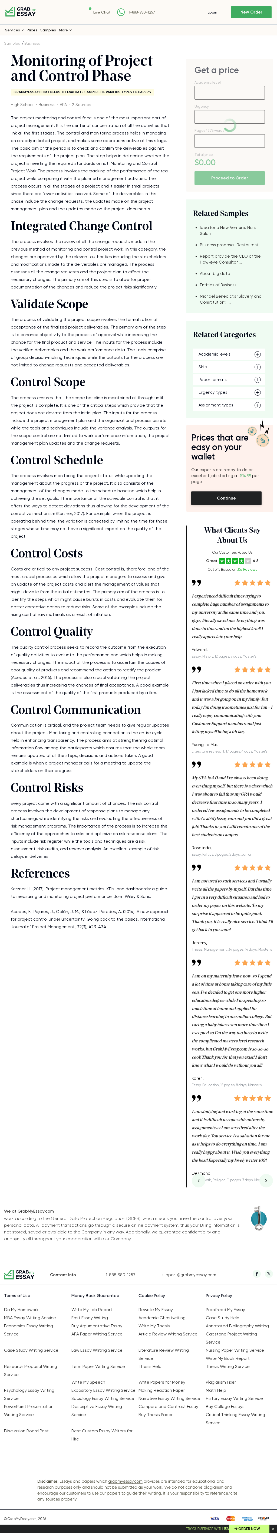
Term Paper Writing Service (98, 1366)
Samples (48, 30)
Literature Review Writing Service (163, 1354)
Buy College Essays (225, 1406)
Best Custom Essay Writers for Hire (102, 1435)
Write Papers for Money (161, 1382)
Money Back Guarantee (95, 1295)
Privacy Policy (219, 1295)
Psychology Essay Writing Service (29, 1394)
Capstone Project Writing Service (231, 1338)
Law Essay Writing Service (97, 1350)
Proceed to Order (229, 177)
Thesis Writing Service (228, 1366)
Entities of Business (218, 285)
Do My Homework (21, 1309)
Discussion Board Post (26, 1430)
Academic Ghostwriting (162, 1317)
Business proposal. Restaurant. (230, 244)
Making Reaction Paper (161, 1390)
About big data (215, 273)
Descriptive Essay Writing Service (96, 1410)
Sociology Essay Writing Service (102, 1398)
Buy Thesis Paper (155, 1414)
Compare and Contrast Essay (168, 1406)
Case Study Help (222, 1317)
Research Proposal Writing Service (30, 1370)
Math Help (216, 1390)
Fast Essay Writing (89, 1317)
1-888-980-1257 (142, 12)
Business (32, 43)
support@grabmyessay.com (188, 1274)
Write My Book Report (228, 1358)
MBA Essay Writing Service (30, 1317)
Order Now (249, 1529)
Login (212, 12)
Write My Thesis (154, 1325)
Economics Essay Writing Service (28, 1330)
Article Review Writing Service (167, 1334)
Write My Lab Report (91, 1309)
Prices (32, 30)
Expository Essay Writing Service (103, 1390)
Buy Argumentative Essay (96, 1325)
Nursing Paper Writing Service (235, 1350)
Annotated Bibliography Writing (237, 1325)
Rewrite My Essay (155, 1309)
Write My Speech (88, 1382)
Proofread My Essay (225, 1309)
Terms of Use (17, 1295)
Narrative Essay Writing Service (169, 1398)
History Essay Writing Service (234, 1398)
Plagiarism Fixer (221, 1382)
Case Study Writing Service (31, 1350)
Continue (226, 498)
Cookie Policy (151, 1295)
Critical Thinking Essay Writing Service (235, 1418)
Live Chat (101, 12)
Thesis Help (149, 1366)
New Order (251, 12)
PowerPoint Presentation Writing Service (29, 1410)
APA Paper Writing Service (97, 1334)
